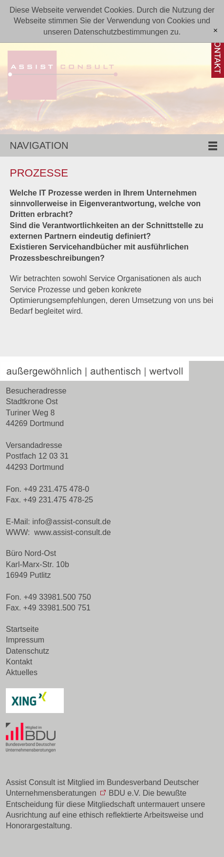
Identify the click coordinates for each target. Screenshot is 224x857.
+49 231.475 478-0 (56, 489)
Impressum (25, 640)
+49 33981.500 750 (57, 597)
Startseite (22, 629)
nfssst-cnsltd (71, 522)
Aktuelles (21, 672)
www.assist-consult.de (72, 532)
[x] (215, 31)
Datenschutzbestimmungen (121, 32)
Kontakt (19, 662)
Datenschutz (27, 651)
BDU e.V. (124, 793)
